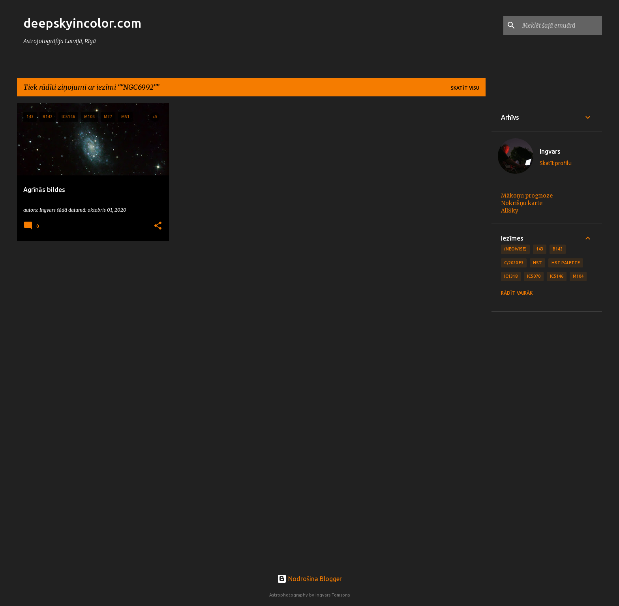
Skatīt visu (465, 87)
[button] (158, 226)
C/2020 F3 (513, 262)
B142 (558, 249)
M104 (578, 276)
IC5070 (533, 276)
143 (539, 249)
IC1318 (511, 276)
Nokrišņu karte (521, 203)
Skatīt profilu (556, 163)
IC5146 (556, 276)
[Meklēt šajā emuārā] (560, 25)
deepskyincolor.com (82, 23)
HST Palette (565, 262)
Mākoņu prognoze (527, 195)
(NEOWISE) (515, 249)
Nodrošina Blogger (309, 578)
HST (537, 262)
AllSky (509, 210)
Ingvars (550, 151)
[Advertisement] (547, 439)
